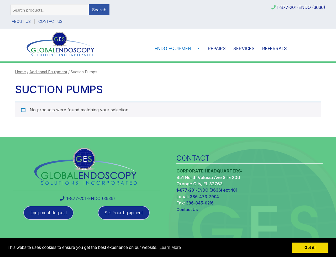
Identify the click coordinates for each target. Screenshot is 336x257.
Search (99, 9)
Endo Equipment (177, 48)
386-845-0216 (200, 203)
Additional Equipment (48, 72)
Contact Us (50, 21)
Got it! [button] (310, 247)
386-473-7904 (204, 196)
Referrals (274, 48)
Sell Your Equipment (123, 212)
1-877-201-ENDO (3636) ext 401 (206, 190)
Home (20, 72)
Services (244, 48)
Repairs (217, 48)
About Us (21, 21)
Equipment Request (48, 212)
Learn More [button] (170, 247)
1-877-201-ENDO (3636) (301, 7)
